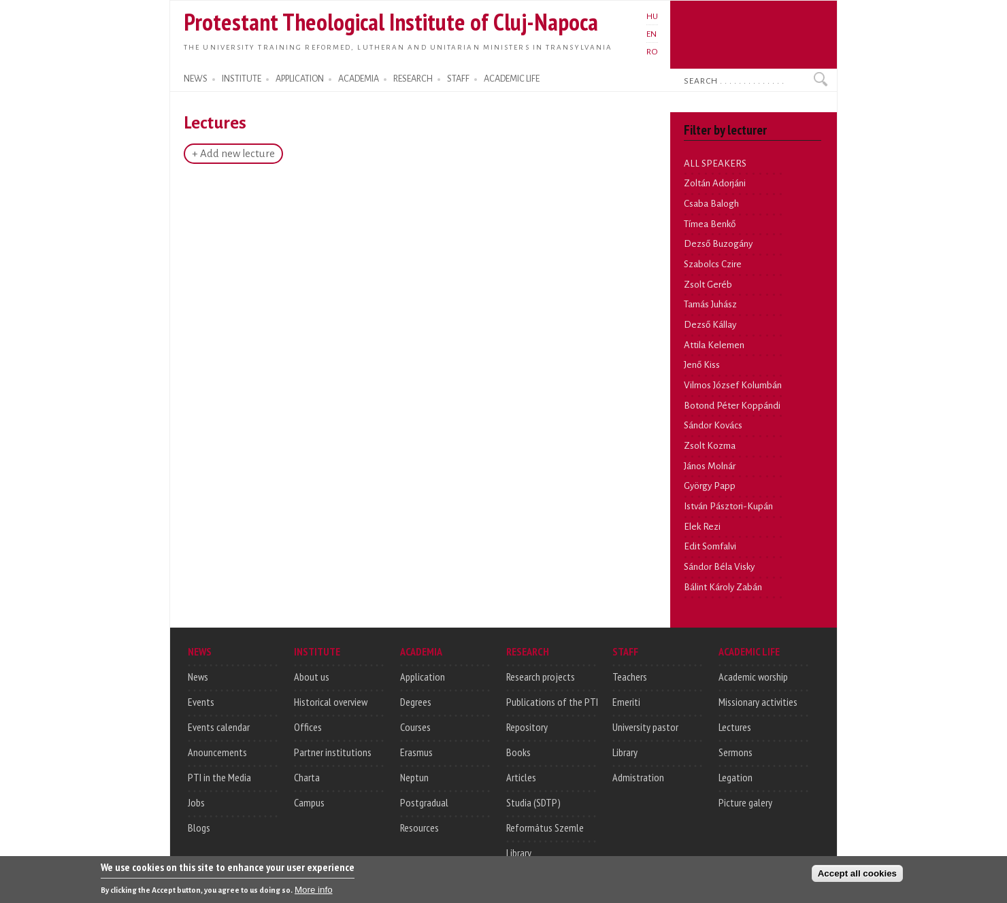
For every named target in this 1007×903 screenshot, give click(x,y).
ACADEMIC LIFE (512, 79)
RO (652, 51)
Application (422, 676)
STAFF (458, 79)
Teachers (629, 676)
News (198, 676)
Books (518, 752)
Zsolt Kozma (710, 446)
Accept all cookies (857, 875)
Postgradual (424, 802)
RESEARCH (413, 79)
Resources (419, 827)
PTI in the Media (219, 777)
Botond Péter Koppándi (732, 406)
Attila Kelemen (714, 345)
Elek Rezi (702, 527)
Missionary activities (758, 702)
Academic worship (753, 676)
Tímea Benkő (710, 224)
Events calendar (219, 727)
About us (311, 676)
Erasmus (416, 752)
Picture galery (745, 802)
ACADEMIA (358, 79)
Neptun (414, 777)
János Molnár (710, 466)
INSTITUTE (241, 79)
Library (518, 852)
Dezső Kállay (710, 325)
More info (314, 892)
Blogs (199, 827)
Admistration (638, 777)
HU (652, 16)
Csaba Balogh (711, 204)
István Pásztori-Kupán (728, 506)
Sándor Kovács (713, 425)
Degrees (415, 702)
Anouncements (217, 752)
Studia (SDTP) (533, 802)
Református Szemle (545, 827)
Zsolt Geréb (708, 284)
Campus (309, 802)
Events (201, 702)
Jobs (196, 802)
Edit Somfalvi (710, 546)
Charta (307, 777)
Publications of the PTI (552, 702)
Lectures (735, 727)
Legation (736, 777)
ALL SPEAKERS (715, 163)
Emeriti (626, 702)
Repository (527, 727)
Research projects (540, 676)
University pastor (645, 727)
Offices (308, 727)
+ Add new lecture (233, 153)
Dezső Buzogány (718, 244)
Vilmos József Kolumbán (733, 385)
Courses (415, 727)
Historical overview (330, 702)
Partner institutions (333, 752)
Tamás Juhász (710, 304)
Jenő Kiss (702, 365)
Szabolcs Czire (713, 264)
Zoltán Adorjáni (715, 183)
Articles (521, 777)
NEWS (196, 79)
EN (651, 34)
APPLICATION (300, 79)
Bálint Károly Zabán (723, 587)
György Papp (710, 486)
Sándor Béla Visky (719, 567)
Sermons (736, 752)
